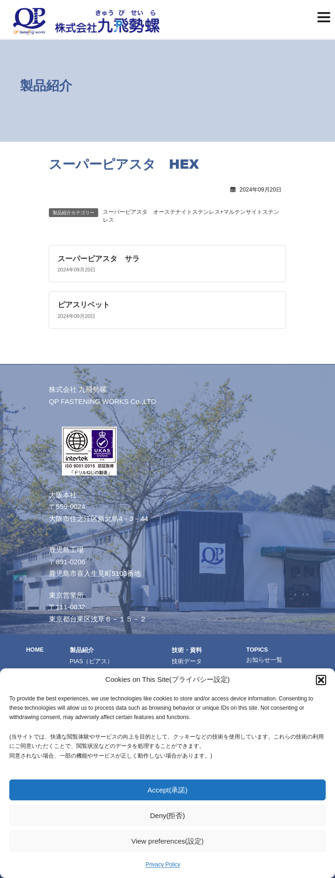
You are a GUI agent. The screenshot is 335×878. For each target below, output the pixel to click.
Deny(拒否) (167, 815)
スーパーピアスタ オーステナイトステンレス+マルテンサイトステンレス (191, 216)
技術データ (187, 661)
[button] (321, 680)
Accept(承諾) (167, 790)
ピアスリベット (84, 305)
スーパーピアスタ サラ (99, 258)
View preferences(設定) (167, 841)
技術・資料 (187, 650)
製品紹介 (82, 650)
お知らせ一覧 (264, 660)
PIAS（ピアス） (92, 661)
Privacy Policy (163, 864)
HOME (35, 650)
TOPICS (257, 650)
